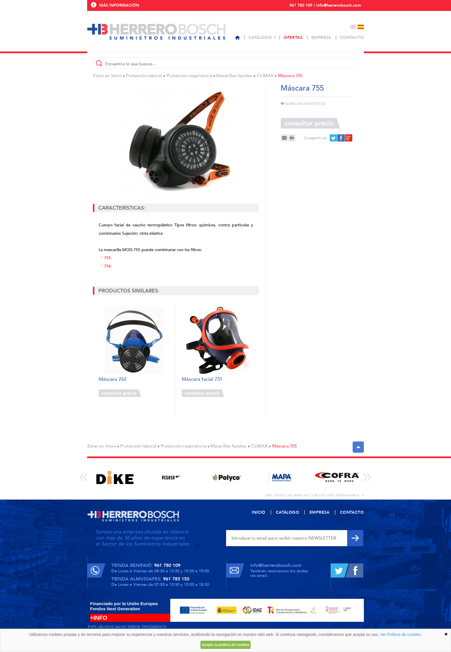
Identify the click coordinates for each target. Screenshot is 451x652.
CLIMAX (265, 76)
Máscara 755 (290, 76)
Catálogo (260, 37)
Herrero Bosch (156, 32)
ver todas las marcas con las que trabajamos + (314, 495)
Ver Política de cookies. (401, 634)
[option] (115, 477)
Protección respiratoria (189, 76)
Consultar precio (120, 393)
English (353, 27)
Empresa (321, 37)
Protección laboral (144, 76)
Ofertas (293, 37)
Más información (119, 5)
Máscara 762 (112, 379)
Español (361, 27)
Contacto (352, 37)
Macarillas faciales (234, 76)
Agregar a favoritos (303, 104)
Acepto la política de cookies (225, 645)
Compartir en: (316, 138)
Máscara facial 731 (202, 379)
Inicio (116, 76)
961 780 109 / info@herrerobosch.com (325, 5)
